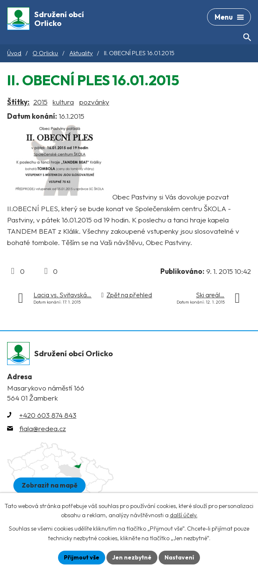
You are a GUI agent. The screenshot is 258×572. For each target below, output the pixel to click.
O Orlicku (45, 53)
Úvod (14, 53)
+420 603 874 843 (47, 415)
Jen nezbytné (132, 557)
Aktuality (81, 53)
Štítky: (18, 101)
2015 (40, 101)
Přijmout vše (81, 557)
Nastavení (179, 557)
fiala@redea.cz (42, 428)
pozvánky (94, 101)
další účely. (183, 515)
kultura (63, 101)
